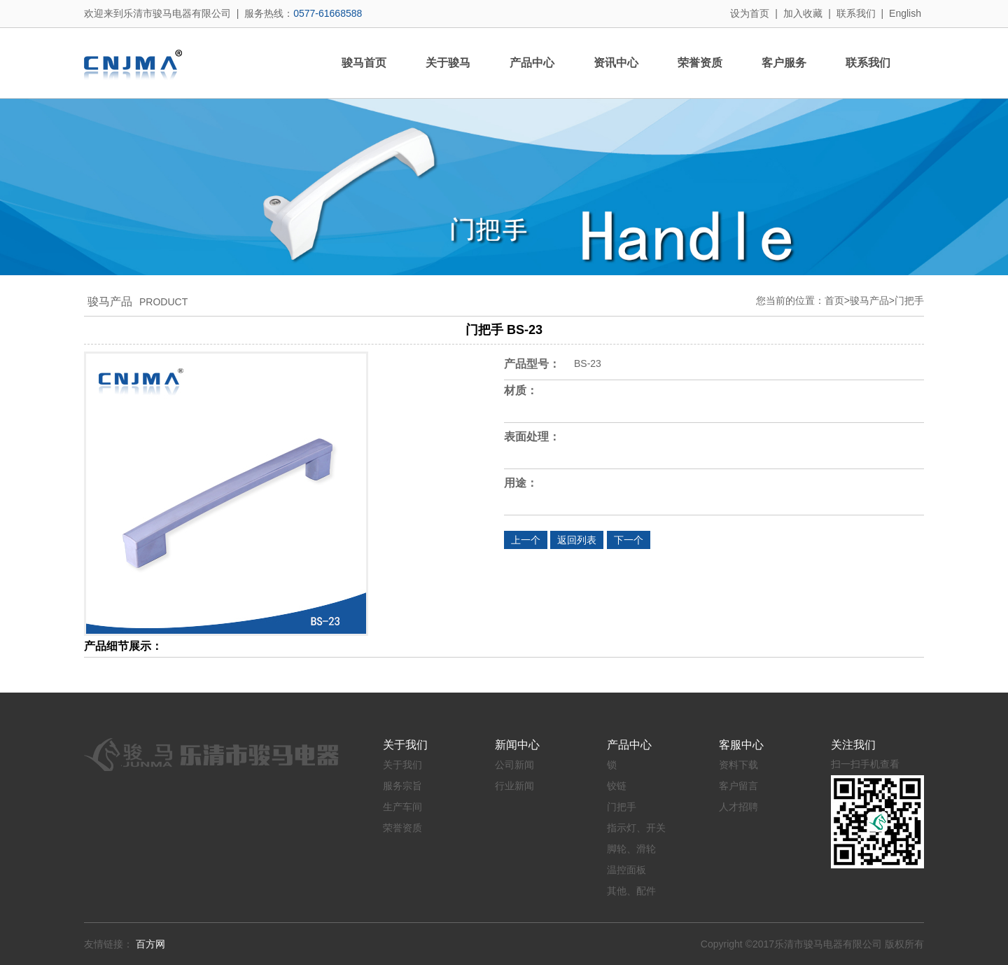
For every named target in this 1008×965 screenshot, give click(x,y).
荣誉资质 (700, 63)
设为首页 (749, 13)
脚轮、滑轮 (631, 848)
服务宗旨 (402, 785)
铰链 (616, 785)
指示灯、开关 (636, 827)
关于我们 (402, 764)
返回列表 (576, 540)
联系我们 (856, 13)
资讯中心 (616, 63)
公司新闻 (514, 764)
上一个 (525, 540)
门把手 (909, 300)
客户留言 (738, 785)
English (905, 13)
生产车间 (402, 806)
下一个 (628, 540)
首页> (837, 300)
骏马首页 (364, 63)
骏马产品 (869, 300)
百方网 (150, 944)
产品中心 (532, 63)
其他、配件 (631, 890)
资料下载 (738, 764)
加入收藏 (802, 13)
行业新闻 (514, 785)
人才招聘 (738, 806)
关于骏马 (448, 63)
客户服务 (784, 63)
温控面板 (626, 869)
